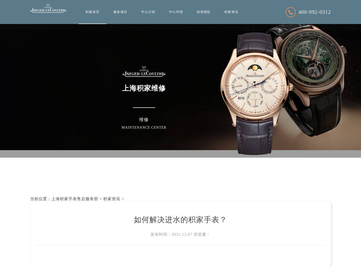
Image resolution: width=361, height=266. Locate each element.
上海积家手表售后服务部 (74, 199)
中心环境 (176, 12)
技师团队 (204, 12)
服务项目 (120, 12)
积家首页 (92, 12)
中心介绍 (148, 12)
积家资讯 (231, 12)
